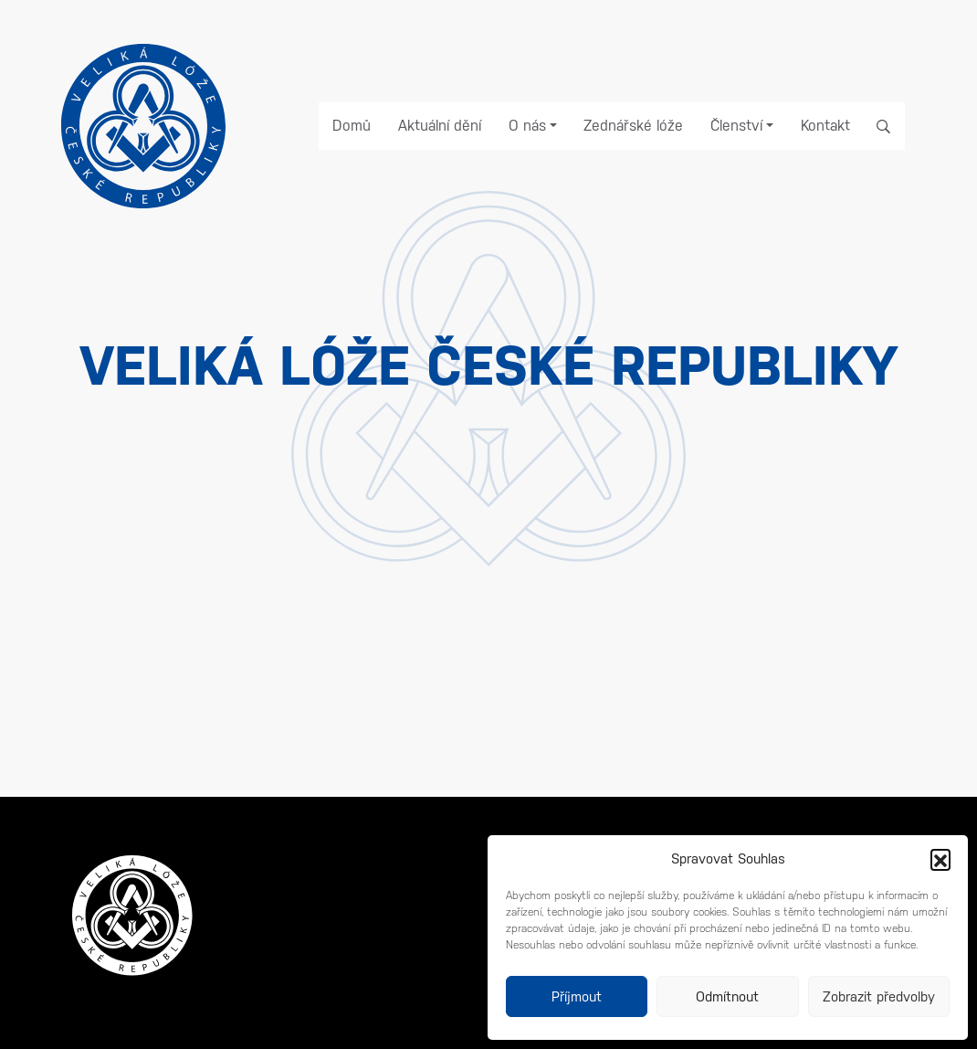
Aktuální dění (439, 125)
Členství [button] (736, 125)
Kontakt (825, 125)
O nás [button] (527, 125)
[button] (940, 859)
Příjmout (577, 996)
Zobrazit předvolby (879, 996)
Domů (351, 125)
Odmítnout (727, 996)
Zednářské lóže (633, 125)
